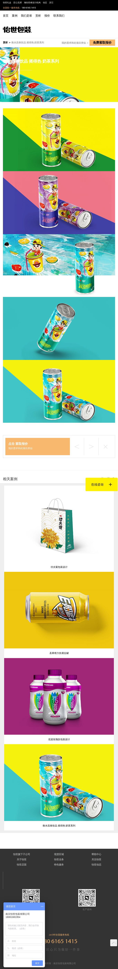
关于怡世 (21, 859)
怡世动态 (96, 864)
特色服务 (59, 864)
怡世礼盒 (7, 2)
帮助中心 (96, 854)
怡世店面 (21, 864)
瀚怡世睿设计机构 (32, 2)
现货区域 (59, 854)
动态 (45, 2)
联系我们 (58, 15)
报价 (47, 15)
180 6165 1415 (29, 8)
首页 (5, 15)
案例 (14, 15)
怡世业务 (59, 859)
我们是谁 (26, 15)
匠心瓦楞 (17, 2)
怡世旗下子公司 (21, 854)
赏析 (38, 15)
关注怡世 (96, 859)
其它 (51, 2)
